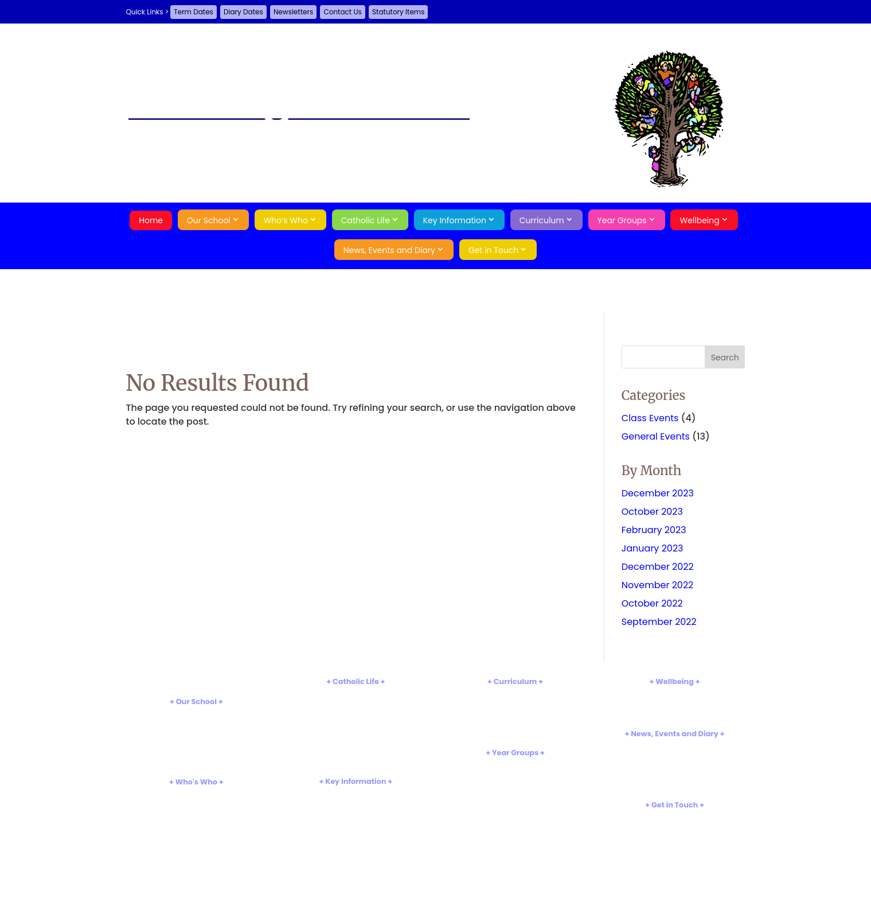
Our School (209, 220)
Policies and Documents (356, 794)
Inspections (356, 813)
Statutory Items (398, 12)
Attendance (674, 704)
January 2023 (652, 548)
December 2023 (658, 493)
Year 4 (514, 813)
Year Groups (622, 220)
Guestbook (674, 827)
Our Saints (355, 723)
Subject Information (515, 704)
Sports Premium (356, 851)
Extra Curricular (515, 723)
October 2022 (652, 603)
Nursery (515, 766)
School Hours (196, 734)
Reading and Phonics (515, 713)
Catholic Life (365, 220)
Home (151, 220)
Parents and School (196, 843)
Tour (196, 743)
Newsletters (293, 12)
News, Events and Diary (389, 250)
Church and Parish (355, 713)
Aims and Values (196, 724)
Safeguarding (675, 695)
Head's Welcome (196, 795)
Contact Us (342, 12)
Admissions (356, 804)
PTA (196, 824)
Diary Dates (243, 12)
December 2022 (658, 566)
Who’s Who (286, 220)
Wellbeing (699, 220)
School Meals (355, 871)
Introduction (196, 715)
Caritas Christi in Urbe (356, 752)
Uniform (355, 861)
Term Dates (193, 12)
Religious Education (355, 704)
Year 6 (514, 832)
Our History (196, 752)
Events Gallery (674, 775)
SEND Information (355, 832)
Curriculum (542, 220)
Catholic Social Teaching (355, 761)
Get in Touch (493, 250)
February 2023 (654, 530)
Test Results (355, 822)
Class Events (650, 418)
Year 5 (514, 822)
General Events (656, 436)
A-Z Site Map (674, 847)
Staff (196, 805)
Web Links (515, 732)
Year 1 (515, 785)
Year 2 (515, 794)
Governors (196, 814)
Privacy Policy (674, 856)
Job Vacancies (674, 785)
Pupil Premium (356, 842)
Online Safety (674, 713)
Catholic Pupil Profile (356, 742)
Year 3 (515, 804)
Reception (515, 775)
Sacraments (355, 732)
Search (675, 876)
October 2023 (652, 511)
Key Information (454, 220)
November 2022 (658, 585)
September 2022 (659, 621)
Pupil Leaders (196, 833)
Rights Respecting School (196, 762)
